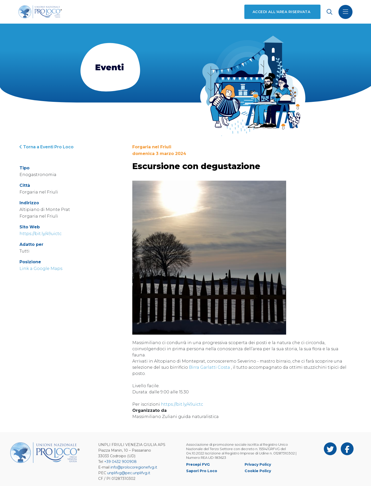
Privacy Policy (258, 464)
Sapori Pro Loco (201, 471)
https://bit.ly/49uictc (40, 233)
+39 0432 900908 (120, 461)
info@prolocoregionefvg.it (134, 467)
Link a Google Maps (40, 268)
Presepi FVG (198, 464)
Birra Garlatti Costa (209, 367)
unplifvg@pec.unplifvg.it (128, 473)
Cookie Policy (258, 471)
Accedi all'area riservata (281, 11)
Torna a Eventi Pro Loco (46, 146)
